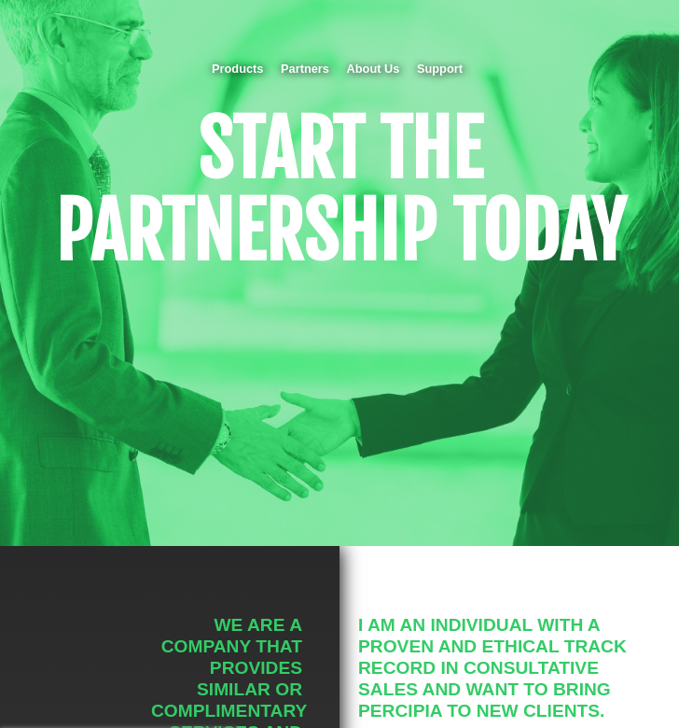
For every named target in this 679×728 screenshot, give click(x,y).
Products (237, 69)
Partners (305, 69)
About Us (373, 69)
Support (440, 69)
